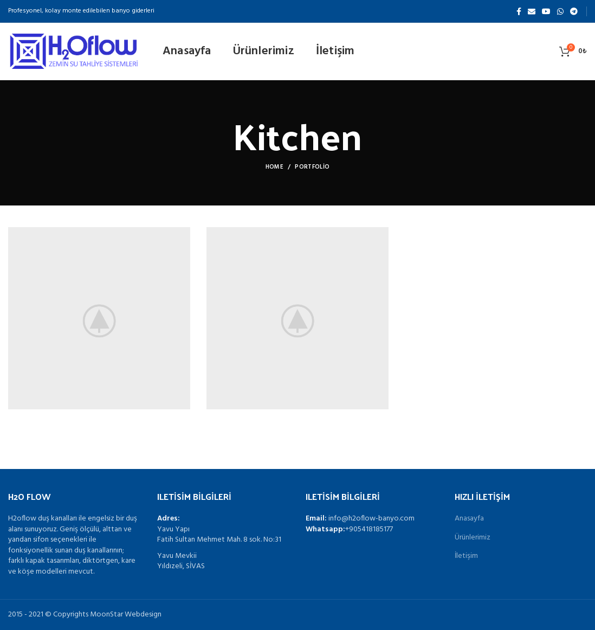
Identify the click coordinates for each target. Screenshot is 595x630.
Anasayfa (469, 518)
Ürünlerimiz (472, 537)
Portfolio (312, 167)
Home (274, 167)
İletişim (466, 556)
